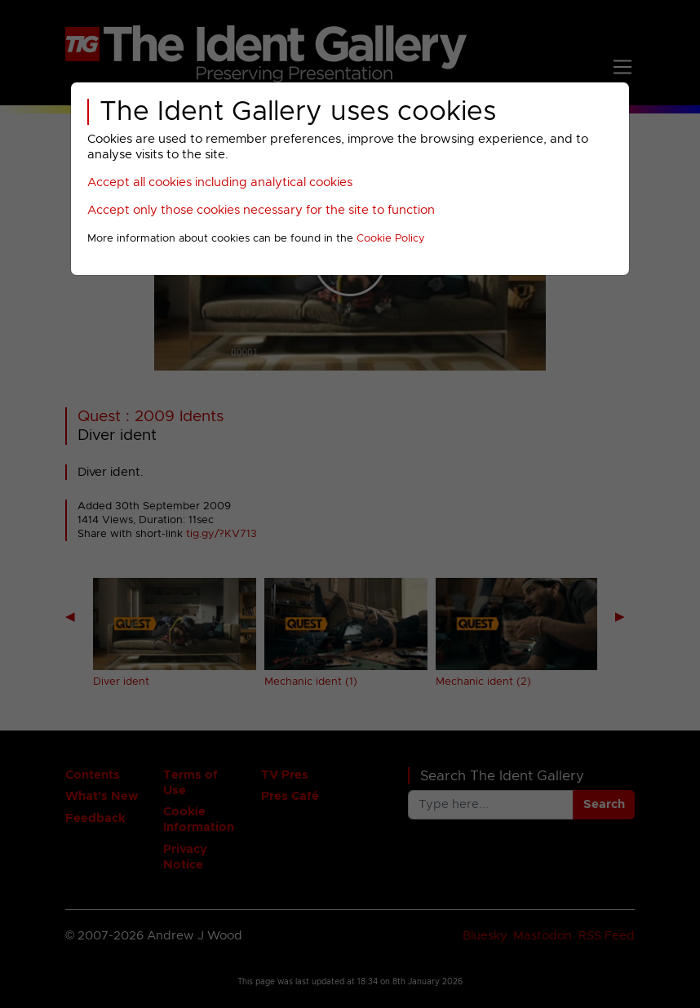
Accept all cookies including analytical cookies (219, 182)
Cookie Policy (391, 238)
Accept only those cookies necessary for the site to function (261, 210)
